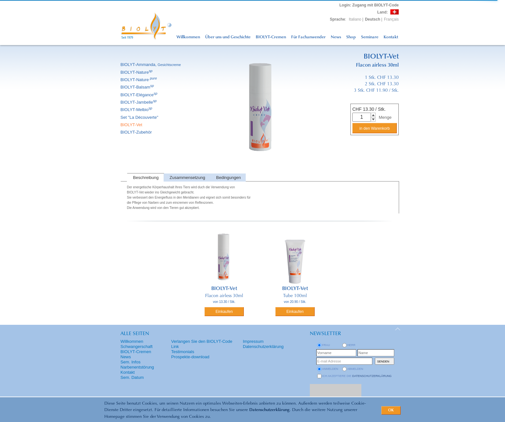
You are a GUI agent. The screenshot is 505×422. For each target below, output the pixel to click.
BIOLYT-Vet (131, 124)
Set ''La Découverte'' (139, 117)
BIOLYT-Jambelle (138, 102)
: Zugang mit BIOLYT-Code (369, 5)
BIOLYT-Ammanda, (151, 64)
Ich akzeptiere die (357, 376)
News (336, 37)
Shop (351, 37)
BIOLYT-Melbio (136, 109)
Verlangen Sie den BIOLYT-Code (201, 341)
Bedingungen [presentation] (228, 177)
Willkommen (188, 37)
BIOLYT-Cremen (271, 37)
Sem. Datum (132, 377)
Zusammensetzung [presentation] (187, 177)
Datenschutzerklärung (269, 410)
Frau (326, 345)
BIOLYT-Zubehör (136, 132)
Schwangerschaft (136, 346)
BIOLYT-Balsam (137, 87)
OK (391, 410)
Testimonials (182, 351)
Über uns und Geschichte (228, 37)
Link (175, 346)
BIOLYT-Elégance (139, 94)
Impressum (253, 341)
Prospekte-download (190, 356)
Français (391, 19)
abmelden (355, 368)
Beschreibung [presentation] (146, 177)
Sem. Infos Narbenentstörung (137, 365)
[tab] (145, 177)
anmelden (330, 368)
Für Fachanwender (308, 37)
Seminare (369, 37)
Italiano (355, 19)
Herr (351, 345)
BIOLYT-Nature (136, 72)
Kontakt (391, 37)
